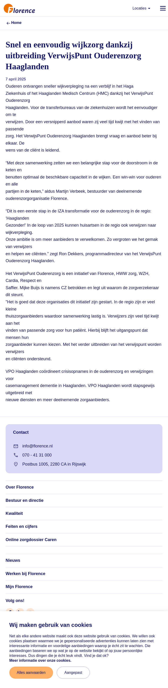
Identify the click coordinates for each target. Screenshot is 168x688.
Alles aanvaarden (31, 673)
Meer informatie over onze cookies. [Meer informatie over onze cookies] (40, 660)
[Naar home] (17, 8)
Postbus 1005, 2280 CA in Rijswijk (49, 464)
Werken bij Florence (25, 573)
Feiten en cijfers (21, 526)
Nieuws (13, 560)
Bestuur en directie (25, 500)
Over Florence (20, 487)
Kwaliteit (14, 513)
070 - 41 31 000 (32, 455)
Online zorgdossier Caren (31, 539)
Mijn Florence (19, 586)
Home (13, 23)
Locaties (142, 8)
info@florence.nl (33, 446)
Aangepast (73, 673)
